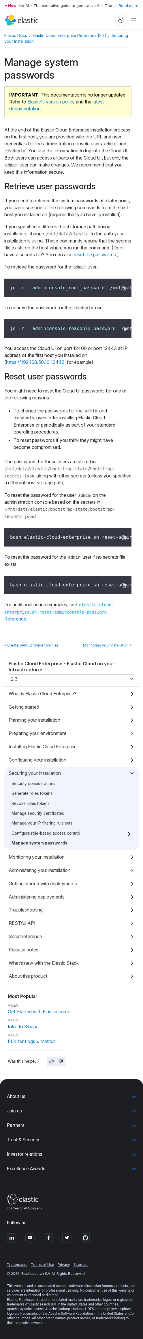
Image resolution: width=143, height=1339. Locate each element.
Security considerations (33, 783)
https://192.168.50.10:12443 (35, 362)
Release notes (23, 950)
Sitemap (81, 1264)
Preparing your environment (37, 733)
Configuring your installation (37, 760)
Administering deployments (37, 897)
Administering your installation (39, 870)
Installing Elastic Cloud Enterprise (43, 746)
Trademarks (17, 1264)
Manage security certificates (38, 813)
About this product (28, 976)
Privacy (64, 1264)
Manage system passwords (39, 843)
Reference (59, 612)
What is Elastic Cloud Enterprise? (42, 694)
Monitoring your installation (37, 857)
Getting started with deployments (43, 883)
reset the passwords (95, 255)
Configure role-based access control (46, 833)
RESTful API (22, 923)
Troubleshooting (26, 910)
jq (99, 214)
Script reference (25, 936)
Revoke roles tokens (31, 803)
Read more (128, 5)
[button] (71, 1096)
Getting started (24, 707)
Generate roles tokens (32, 793)
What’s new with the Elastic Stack (44, 963)
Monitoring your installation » (107, 645)
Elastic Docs (15, 35)
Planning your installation (34, 720)
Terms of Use (42, 1264)
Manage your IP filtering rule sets (42, 823)
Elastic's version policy (51, 102)
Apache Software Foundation (70, 1314)
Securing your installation (35, 773)
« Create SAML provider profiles (31, 645)
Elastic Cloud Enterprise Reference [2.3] (69, 35)
